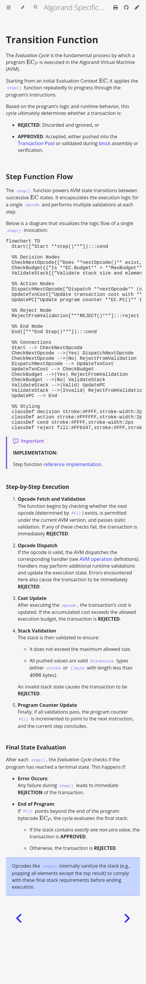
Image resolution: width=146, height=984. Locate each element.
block (105, 143)
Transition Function (52, 39)
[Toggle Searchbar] (35, 7)
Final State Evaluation (36, 790)
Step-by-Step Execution (37, 529)
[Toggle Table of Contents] (8, 7)
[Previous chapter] (19, 961)
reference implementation (72, 507)
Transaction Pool (36, 143)
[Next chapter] (126, 961)
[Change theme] (22, 7)
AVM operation (96, 601)
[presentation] (32, 62)
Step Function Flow (39, 176)
